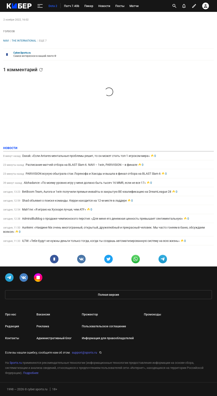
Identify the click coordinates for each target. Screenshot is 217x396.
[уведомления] (184, 6)
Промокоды (152, 314)
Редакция (12, 326)
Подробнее (30, 373)
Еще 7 (43, 40)
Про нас (10, 314)
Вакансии (43, 314)
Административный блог (54, 338)
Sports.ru (16, 362)
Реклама (42, 326)
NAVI (6, 40)
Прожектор (90, 314)
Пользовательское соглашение (104, 326)
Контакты (12, 338)
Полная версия (108, 294)
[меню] (40, 6)
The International (24, 40)
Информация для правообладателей (108, 338)
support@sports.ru (84, 352)
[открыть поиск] (174, 6)
